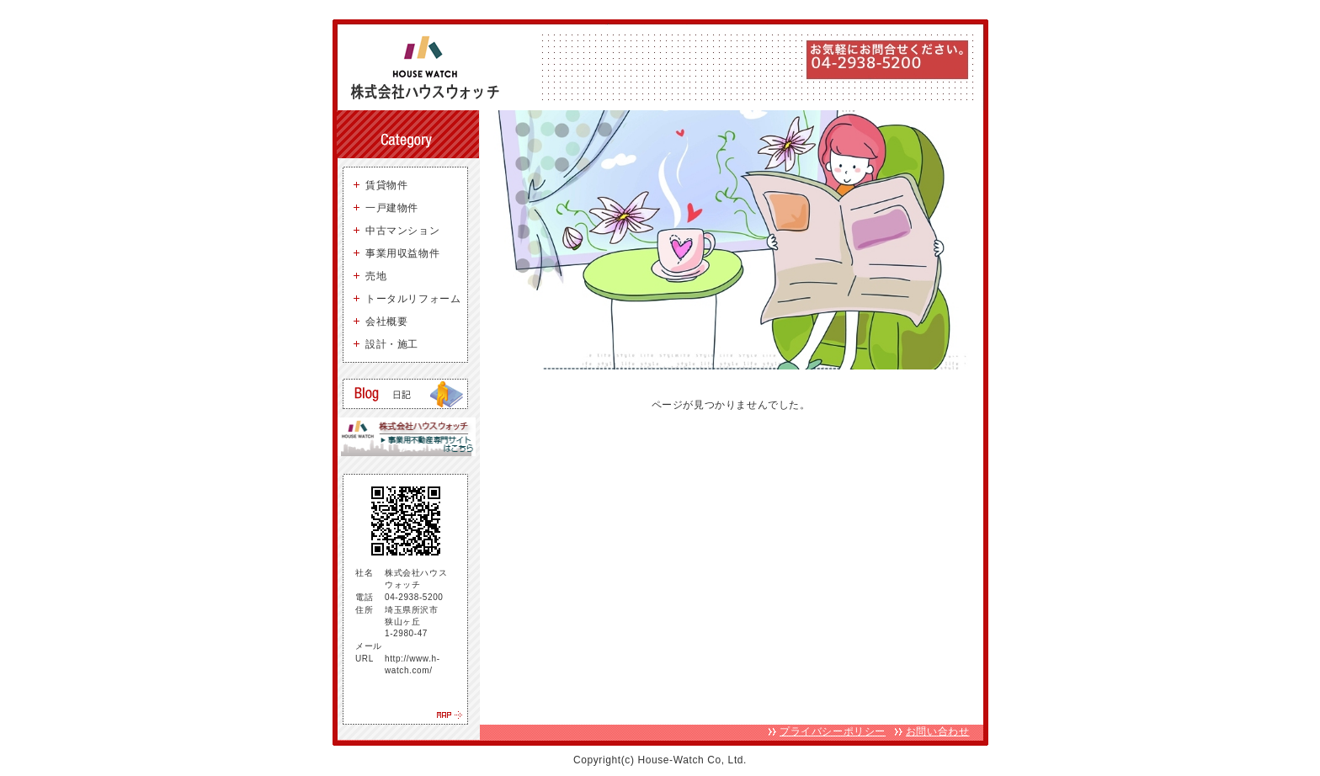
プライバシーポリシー (833, 731)
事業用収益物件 (402, 253)
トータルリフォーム (412, 299)
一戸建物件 (391, 208)
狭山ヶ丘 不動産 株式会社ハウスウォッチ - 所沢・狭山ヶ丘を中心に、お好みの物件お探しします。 (431, 67)
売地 (375, 276)
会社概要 (386, 321)
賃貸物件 (386, 185)
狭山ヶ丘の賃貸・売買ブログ (405, 394)
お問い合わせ (938, 731)
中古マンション (402, 231)
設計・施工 (391, 344)
